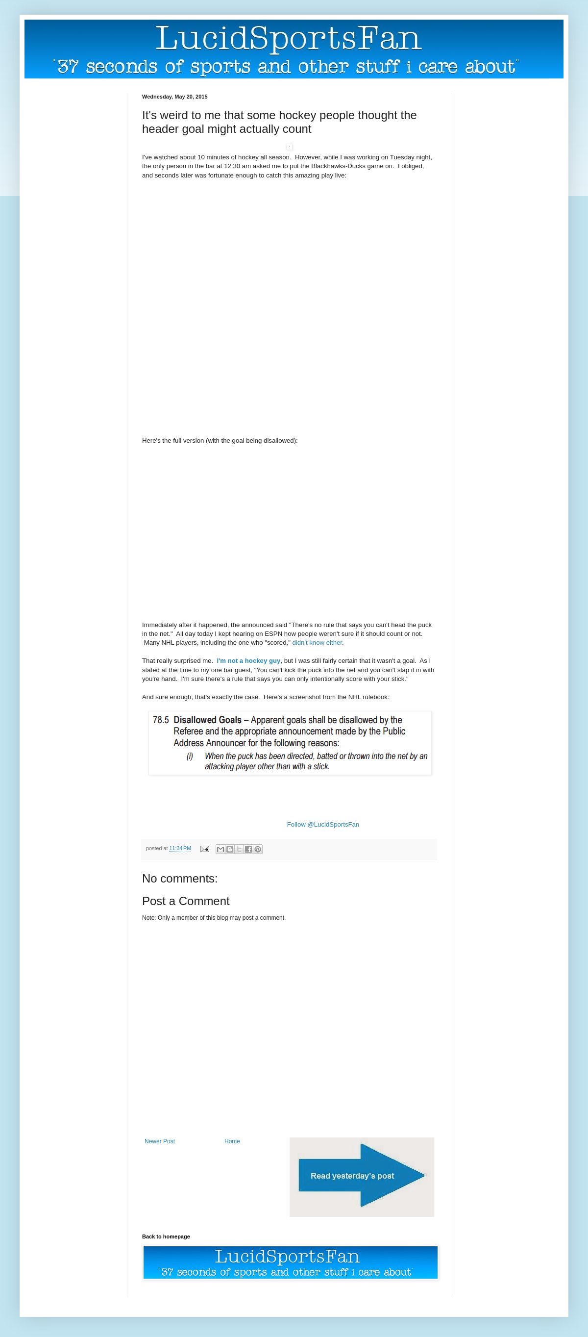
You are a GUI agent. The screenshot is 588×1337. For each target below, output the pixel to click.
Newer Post (160, 1141)
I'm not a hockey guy (248, 660)
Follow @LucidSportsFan (323, 824)
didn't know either (317, 642)
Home (232, 1141)
